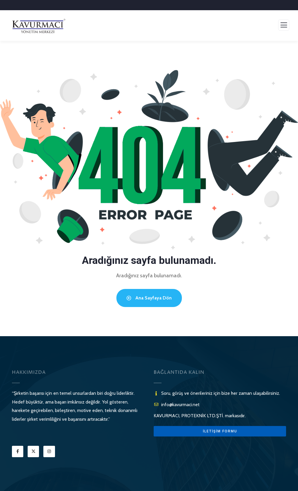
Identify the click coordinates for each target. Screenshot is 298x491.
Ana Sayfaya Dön (149, 298)
